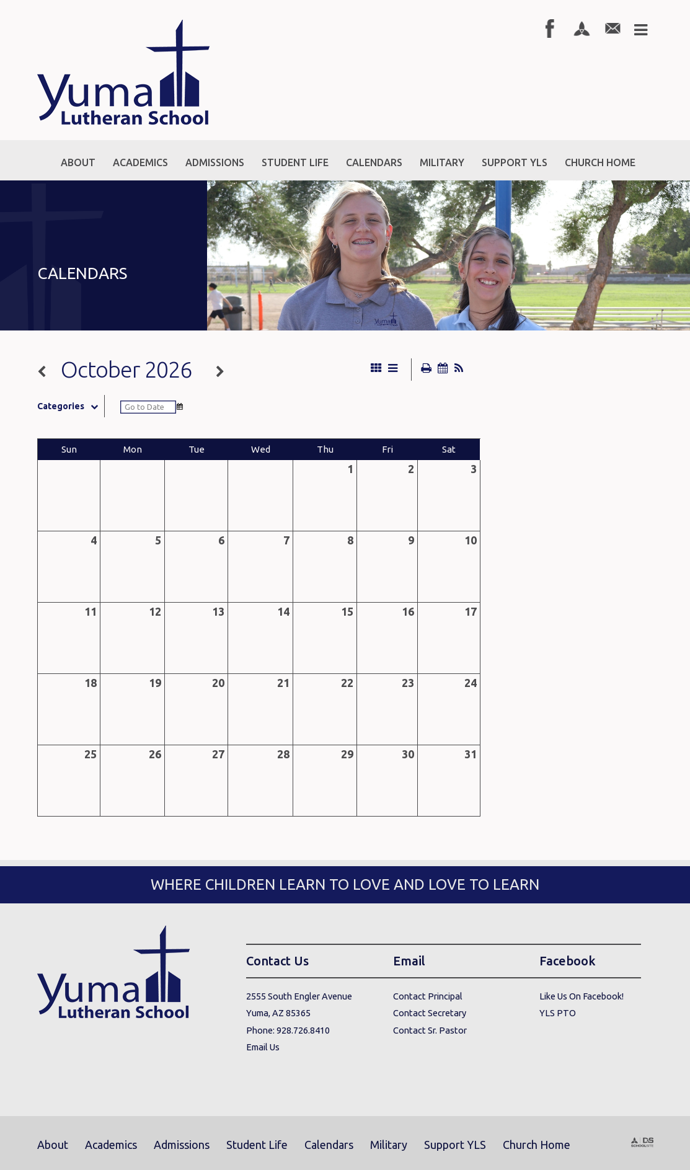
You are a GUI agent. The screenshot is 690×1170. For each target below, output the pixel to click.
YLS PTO (557, 1013)
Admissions (182, 1144)
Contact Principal (427, 996)
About (52, 1144)
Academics (111, 1144)
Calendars (328, 1144)
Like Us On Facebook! (581, 996)
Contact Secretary (429, 1013)
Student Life (257, 1144)
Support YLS (455, 1144)
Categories (70, 406)
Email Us (263, 1047)
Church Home (536, 1144)
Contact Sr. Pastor (430, 1030)
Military (388, 1144)
